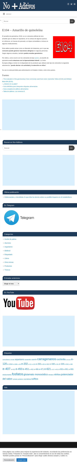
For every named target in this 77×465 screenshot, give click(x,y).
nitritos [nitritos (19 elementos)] (57, 374)
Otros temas (9, 262)
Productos (8, 266)
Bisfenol (7, 251)
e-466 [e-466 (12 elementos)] (36, 369)
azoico (37, 58)
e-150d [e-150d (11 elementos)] (10, 364)
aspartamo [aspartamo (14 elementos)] (19, 359)
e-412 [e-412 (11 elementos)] (13, 369)
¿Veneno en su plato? (10, 84)
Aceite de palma (10, 239)
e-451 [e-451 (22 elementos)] (26, 369)
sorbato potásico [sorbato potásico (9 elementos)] (18, 379)
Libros (7, 258)
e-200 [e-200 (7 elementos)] (19, 364)
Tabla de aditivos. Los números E (14, 91)
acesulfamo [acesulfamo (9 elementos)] (6, 359)
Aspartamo (9, 247)
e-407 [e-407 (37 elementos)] (6, 369)
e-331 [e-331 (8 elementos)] (57, 364)
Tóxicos (7, 270)
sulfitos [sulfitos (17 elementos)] (34, 379)
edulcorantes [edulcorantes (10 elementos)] (7, 375)
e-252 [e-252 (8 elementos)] (43, 364)
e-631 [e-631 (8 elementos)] (56, 369)
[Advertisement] (38, 114)
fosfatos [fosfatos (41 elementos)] (17, 374)
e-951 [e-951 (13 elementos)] (65, 369)
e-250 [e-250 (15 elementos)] (38, 364)
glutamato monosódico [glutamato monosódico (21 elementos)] (36, 374)
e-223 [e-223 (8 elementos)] (33, 364)
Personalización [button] (9, 460)
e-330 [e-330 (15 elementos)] (52, 364)
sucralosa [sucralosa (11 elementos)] (27, 379)
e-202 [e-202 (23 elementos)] (24, 363)
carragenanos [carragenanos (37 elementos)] (46, 359)
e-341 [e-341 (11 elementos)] (66, 364)
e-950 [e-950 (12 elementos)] (61, 369)
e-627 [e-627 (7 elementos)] (52, 369)
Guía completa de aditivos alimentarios (15, 89)
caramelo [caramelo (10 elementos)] (28, 359)
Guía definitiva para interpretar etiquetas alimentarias (20, 86)
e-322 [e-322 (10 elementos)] (47, 364)
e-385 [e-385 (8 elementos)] (71, 364)
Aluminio (8, 243)
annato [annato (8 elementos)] (12, 359)
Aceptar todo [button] (22, 460)
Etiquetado (8, 254)
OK (71, 21)
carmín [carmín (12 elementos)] (34, 359)
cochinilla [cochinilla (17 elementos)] (60, 359)
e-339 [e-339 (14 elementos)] (61, 364)
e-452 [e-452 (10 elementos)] (31, 369)
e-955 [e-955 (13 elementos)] (71, 369)
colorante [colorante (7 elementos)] (68, 359)
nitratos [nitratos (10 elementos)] (50, 375)
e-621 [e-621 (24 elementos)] (47, 369)
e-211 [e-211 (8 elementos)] (30, 364)
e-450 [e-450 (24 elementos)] (19, 369)
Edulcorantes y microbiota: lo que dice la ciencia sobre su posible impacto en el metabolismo (38, 197)
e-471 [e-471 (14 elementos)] (41, 369)
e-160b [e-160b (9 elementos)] (15, 364)
